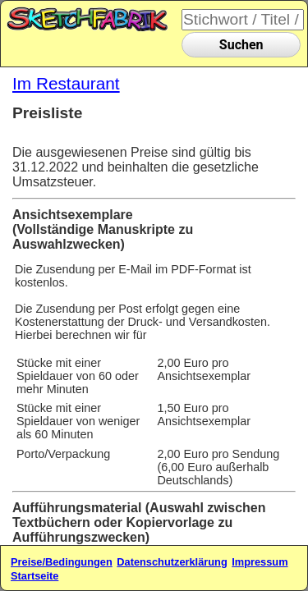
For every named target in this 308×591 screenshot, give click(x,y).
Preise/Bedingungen (62, 562)
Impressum (259, 562)
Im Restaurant (66, 83)
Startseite (34, 576)
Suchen (241, 45)
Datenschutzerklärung (172, 562)
